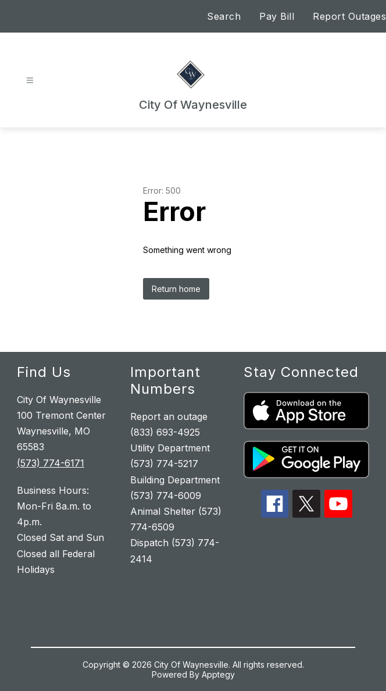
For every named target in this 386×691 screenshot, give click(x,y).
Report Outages (349, 16)
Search (224, 16)
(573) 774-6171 (50, 463)
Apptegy (218, 674)
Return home (176, 289)
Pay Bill (276, 16)
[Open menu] (30, 80)
